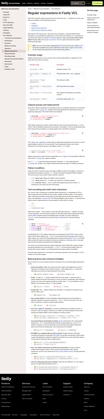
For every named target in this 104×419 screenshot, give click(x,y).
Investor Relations (89, 406)
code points (46, 198)
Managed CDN (26, 391)
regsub (33, 23)
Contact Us (66, 394)
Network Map (5, 406)
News (85, 402)
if (81, 308)
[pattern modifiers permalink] (27, 168)
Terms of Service (45, 415)
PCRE (37, 34)
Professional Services (28, 387)
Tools (4, 20)
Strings (61, 321)
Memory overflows (10, 46)
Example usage (91, 15)
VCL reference (7, 35)
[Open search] (78, 3)
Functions (7, 43)
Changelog (6, 33)
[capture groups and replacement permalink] (27, 105)
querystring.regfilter (39, 28)
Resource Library (48, 394)
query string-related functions (64, 351)
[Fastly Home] (4, 3)
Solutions (36, 3)
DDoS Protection (6, 391)
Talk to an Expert (27, 398)
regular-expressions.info (51, 39)
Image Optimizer (7, 27)
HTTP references (8, 22)
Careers (86, 391)
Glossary (6, 30)
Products (43, 3)
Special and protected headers (14, 59)
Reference (30, 3)
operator (78, 18)
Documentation (47, 387)
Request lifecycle (10, 53)
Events (45, 402)
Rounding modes (10, 56)
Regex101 (59, 45)
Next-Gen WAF (7, 25)
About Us (87, 387)
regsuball (34, 26)
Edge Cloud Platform (7, 387)
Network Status (68, 391)
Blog (44, 398)
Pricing (3, 398)
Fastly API (5, 14)
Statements (7, 61)
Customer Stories (89, 394)
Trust (85, 410)
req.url (30, 217)
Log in (88, 3)
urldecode (62, 217)
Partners (86, 398)
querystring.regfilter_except (41, 30)
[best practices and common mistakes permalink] (27, 259)
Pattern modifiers (92, 22)
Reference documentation (41, 9)
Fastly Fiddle (78, 47)
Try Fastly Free (5, 402)
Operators (8, 48)
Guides (24, 3)
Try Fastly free (97, 3)
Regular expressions (11, 51)
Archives (15, 415)
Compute (5, 12)
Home (30, 9)
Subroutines (7, 64)
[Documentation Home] (14, 3)
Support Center (68, 387)
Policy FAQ (56, 415)
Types (5, 66)
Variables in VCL (9, 69)
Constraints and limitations (13, 38)
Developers (50, 3)
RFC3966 (33, 215)
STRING (71, 234)
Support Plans (26, 394)
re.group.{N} (42, 110)
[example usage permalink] (27, 55)
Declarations (7, 40)
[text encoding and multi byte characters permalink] (27, 189)
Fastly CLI (5, 17)
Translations (33, 415)
